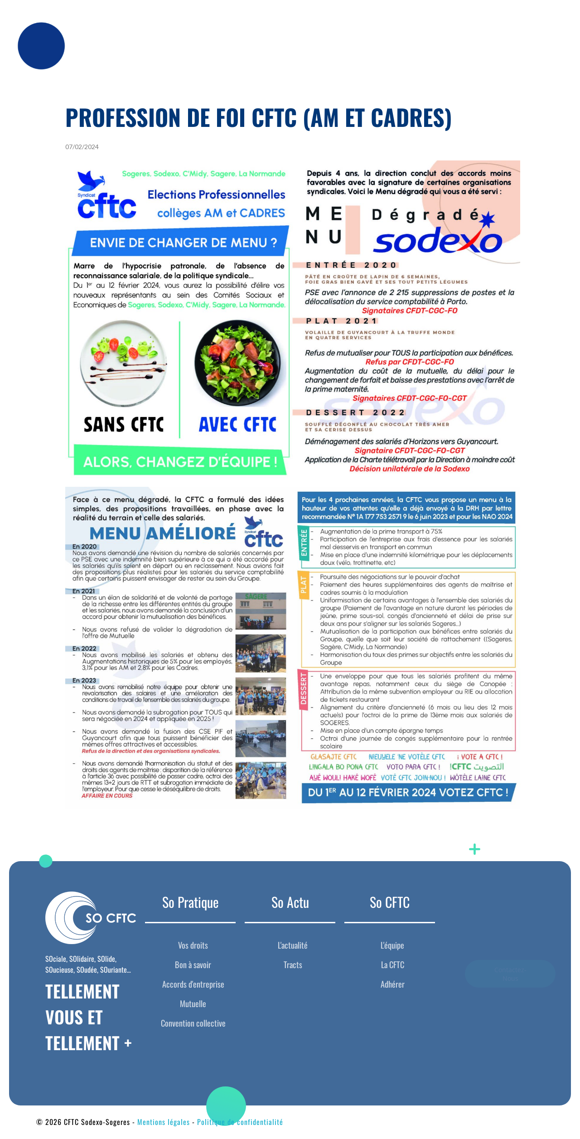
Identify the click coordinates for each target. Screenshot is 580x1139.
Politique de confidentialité (240, 1121)
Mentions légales (163, 1121)
